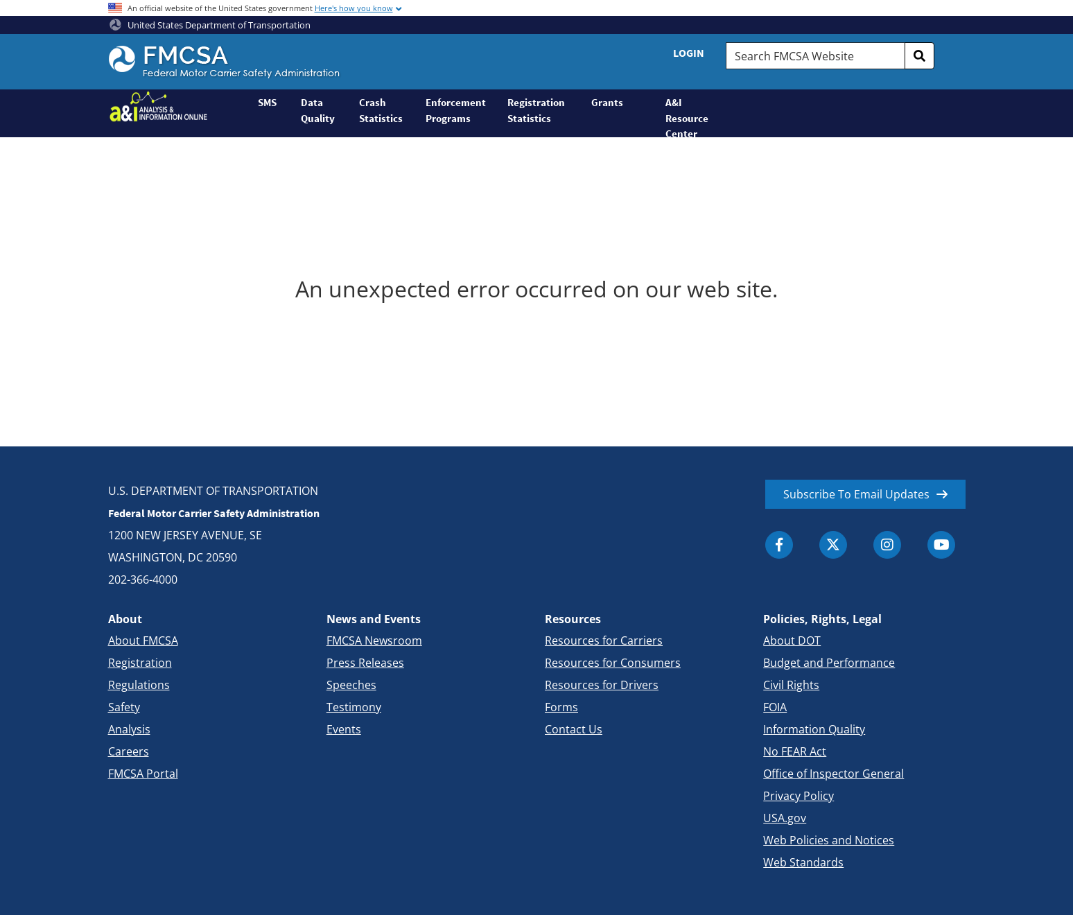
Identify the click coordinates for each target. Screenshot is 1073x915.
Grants (607, 102)
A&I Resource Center (686, 116)
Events (343, 729)
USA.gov (784, 818)
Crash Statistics (381, 110)
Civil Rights (791, 684)
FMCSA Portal (143, 773)
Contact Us (573, 729)
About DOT (792, 640)
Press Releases (365, 662)
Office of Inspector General (833, 773)
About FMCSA (143, 640)
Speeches (351, 684)
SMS (267, 102)
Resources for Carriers (604, 640)
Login (688, 53)
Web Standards (803, 862)
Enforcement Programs (456, 110)
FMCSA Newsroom (374, 640)
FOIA (775, 707)
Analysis (129, 729)
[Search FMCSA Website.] (815, 55)
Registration (140, 662)
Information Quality (814, 729)
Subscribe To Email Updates (856, 494)
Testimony (353, 707)
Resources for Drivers (601, 684)
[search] (920, 55)
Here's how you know (354, 8)
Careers (128, 751)
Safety (124, 707)
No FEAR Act (794, 751)
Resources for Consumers (613, 662)
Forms (561, 707)
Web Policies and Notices (828, 840)
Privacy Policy (798, 795)
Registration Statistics (536, 110)
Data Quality (318, 110)
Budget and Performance (829, 662)
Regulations (139, 684)
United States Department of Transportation (210, 25)
